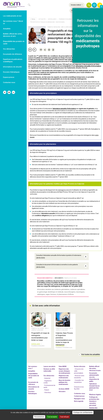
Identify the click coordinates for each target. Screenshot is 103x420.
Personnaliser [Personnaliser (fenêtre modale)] (39, 417)
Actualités (42, 19)
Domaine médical (77, 5)
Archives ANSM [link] (64, 389)
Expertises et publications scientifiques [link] (12, 60)
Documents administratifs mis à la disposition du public (94, 377)
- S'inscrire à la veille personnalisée (78, 371)
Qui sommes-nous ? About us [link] (13, 22)
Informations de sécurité (33, 388)
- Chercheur (47, 392)
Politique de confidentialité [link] (82, 412)
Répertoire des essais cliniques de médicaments (64, 371)
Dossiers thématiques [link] (11, 72)
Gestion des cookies (93, 409)
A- (34, 50)
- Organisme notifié (48, 382)
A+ (30, 50)
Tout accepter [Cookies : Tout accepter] (52, 417)
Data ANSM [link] (62, 366)
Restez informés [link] (79, 366)
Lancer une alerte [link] (49, 366)
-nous (79, 398)
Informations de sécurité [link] (12, 67)
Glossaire (62, 391)
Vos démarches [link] (9, 49)
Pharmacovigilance (65, 19)
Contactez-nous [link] (9, 82)
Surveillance (52, 19)
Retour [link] (32, 19)
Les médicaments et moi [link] (12, 16)
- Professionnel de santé (49, 386)
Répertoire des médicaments (64, 376)
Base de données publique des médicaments (64, 382)
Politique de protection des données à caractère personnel (94, 401)
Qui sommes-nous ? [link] (32, 367)
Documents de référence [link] (12, 54)
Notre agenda (78, 401)
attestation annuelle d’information (64, 108)
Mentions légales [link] (95, 394)
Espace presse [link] (8, 77)
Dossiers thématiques (32, 392)
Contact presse (79, 396)
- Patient (46, 390)
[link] (13, 5)
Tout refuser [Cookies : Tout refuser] (64, 417)
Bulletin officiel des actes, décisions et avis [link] (12, 35)
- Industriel (47, 378)
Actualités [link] (7, 29)
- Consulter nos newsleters (79, 381)
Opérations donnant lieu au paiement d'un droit (94, 387)
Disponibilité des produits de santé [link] (13, 42)
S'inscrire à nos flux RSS (79, 388)
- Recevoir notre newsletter (79, 376)
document (34, 71)
